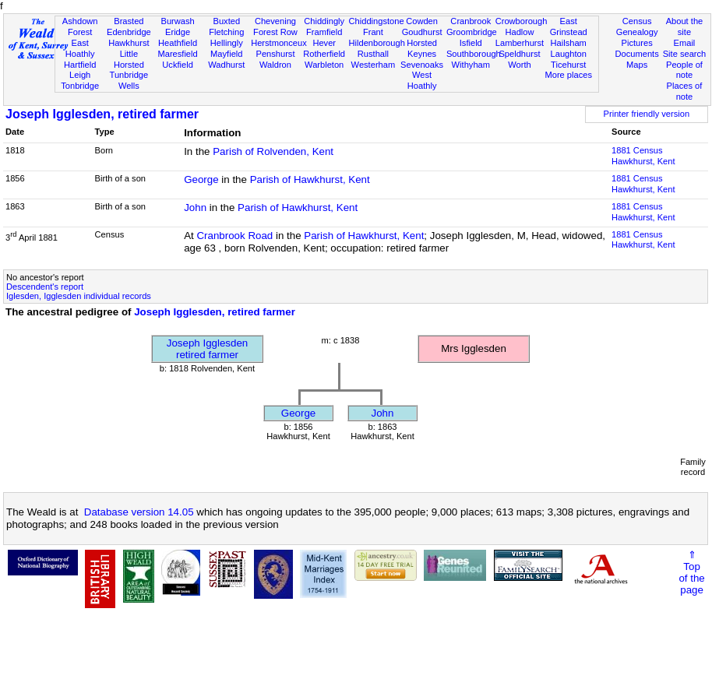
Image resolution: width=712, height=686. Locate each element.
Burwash (177, 21)
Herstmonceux (279, 42)
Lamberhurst (519, 42)
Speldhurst (519, 53)
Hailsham (569, 42)
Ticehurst (568, 64)
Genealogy (637, 32)
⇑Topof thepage (691, 572)
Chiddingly (324, 21)
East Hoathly (80, 48)
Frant (373, 32)
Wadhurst (226, 64)
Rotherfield (324, 53)
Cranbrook (470, 21)
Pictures (637, 42)
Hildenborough (377, 42)
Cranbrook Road (234, 235)
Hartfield (80, 64)
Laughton (569, 53)
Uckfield (177, 64)
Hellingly (226, 42)
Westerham (373, 64)
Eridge (177, 32)
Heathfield (177, 42)
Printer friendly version (647, 113)
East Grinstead (568, 26)
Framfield (324, 32)
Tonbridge (80, 85)
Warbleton (324, 64)
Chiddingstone (376, 21)
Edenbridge (129, 32)
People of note (684, 70)
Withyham (471, 64)
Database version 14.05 (139, 512)
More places (568, 74)
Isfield (471, 42)
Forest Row (275, 32)
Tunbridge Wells (129, 80)
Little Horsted (129, 59)
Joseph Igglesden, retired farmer (102, 114)
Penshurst (275, 53)
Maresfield (177, 53)
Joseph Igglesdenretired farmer (207, 349)
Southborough (473, 53)
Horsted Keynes (422, 48)
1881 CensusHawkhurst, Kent (643, 156)
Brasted (128, 21)
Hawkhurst (128, 42)
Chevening (275, 21)
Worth (519, 64)
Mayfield (226, 53)
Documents (637, 53)
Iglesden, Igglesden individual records (78, 296)
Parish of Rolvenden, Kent (273, 151)
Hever (324, 42)
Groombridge (471, 32)
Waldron (275, 64)
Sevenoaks (421, 64)
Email (685, 42)
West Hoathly (422, 80)
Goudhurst (422, 32)
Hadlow (519, 32)
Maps (636, 64)
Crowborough (521, 21)
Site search (685, 53)
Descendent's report (44, 286)
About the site (684, 26)
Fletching (226, 32)
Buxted (226, 21)
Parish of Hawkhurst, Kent (310, 179)
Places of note (685, 91)
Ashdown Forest (80, 26)
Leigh (79, 74)
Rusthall (373, 53)
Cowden (422, 21)
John (195, 207)
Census (637, 21)
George (201, 179)
